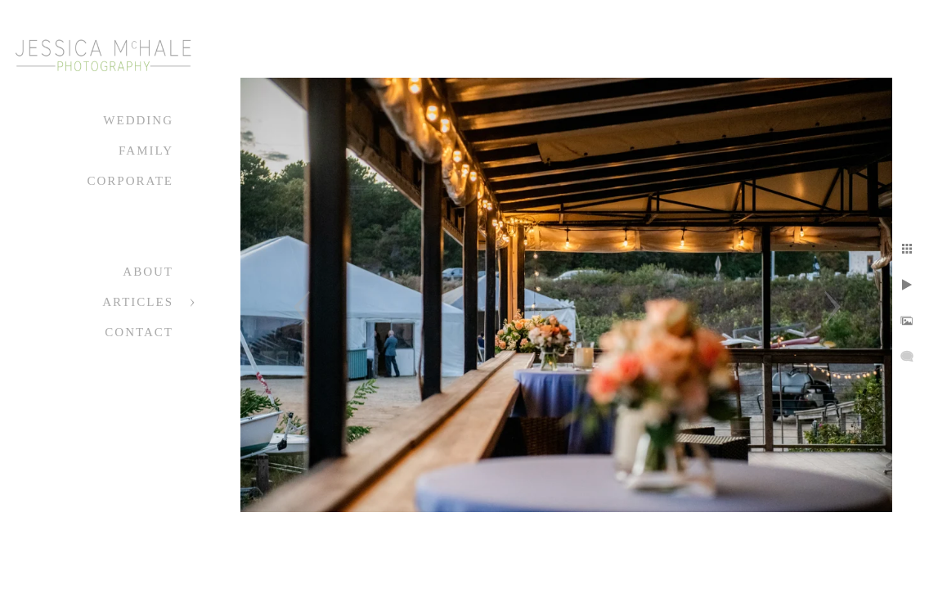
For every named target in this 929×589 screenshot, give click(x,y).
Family (146, 150)
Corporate (130, 180)
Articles (137, 301)
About (148, 271)
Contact (139, 332)
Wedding (138, 120)
